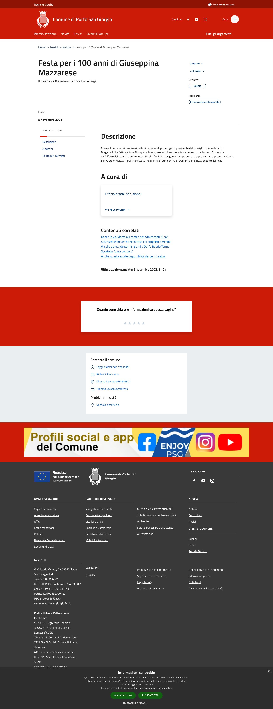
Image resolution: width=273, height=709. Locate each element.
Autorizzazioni (145, 534)
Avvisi (192, 521)
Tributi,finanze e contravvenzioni (156, 515)
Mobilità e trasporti (97, 540)
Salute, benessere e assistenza (155, 527)
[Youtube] (195, 19)
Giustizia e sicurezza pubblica (154, 509)
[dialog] (136, 688)
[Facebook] (186, 19)
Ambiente (143, 521)
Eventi (192, 545)
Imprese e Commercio (98, 528)
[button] (136, 703)
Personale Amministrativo (49, 540)
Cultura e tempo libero (99, 515)
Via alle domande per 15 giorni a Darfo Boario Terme (135, 246)
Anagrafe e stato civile (99, 509)
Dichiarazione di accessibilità (206, 588)
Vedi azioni (198, 71)
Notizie (67, 47)
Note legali (195, 582)
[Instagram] (203, 19)
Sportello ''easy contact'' (117, 251)
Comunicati (195, 515)
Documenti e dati (44, 546)
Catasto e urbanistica (98, 534)
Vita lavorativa (94, 521)
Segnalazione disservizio (151, 576)
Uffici (37, 521)
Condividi (197, 64)
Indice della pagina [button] (52, 130)
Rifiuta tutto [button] (150, 695)
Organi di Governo (45, 509)
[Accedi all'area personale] (221, 5)
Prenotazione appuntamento (154, 570)
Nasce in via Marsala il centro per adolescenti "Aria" (134, 236)
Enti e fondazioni (44, 528)
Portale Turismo (198, 551)
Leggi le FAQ (144, 582)
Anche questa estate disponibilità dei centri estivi (133, 256)
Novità (54, 47)
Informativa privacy (200, 576)
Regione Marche (43, 4)
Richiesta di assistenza (150, 588)
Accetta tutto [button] (123, 695)
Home (41, 47)
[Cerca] (235, 19)
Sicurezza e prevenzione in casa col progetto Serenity (136, 241)
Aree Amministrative (46, 515)
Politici (38, 534)
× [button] (269, 671)
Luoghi (193, 539)
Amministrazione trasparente (206, 570)
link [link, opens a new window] (170, 688)
